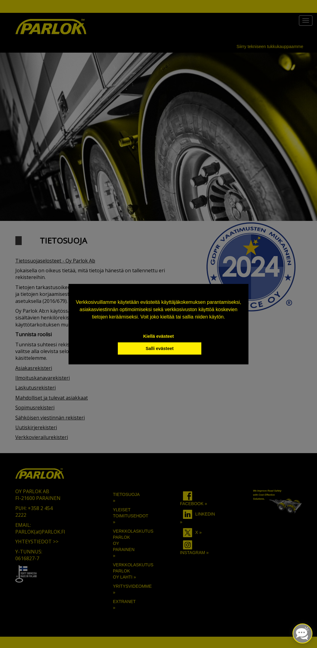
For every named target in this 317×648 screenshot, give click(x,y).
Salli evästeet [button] (159, 348)
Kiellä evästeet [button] (158, 336)
